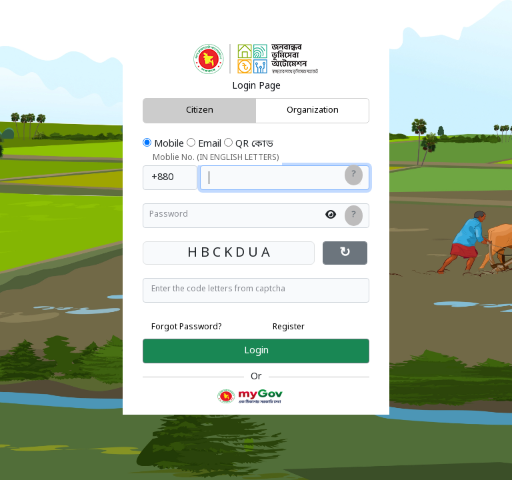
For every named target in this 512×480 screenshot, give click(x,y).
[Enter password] (256, 215)
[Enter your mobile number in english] (284, 177)
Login (256, 351)
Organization (313, 110)
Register (289, 327)
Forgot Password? (186, 327)
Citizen (199, 110)
